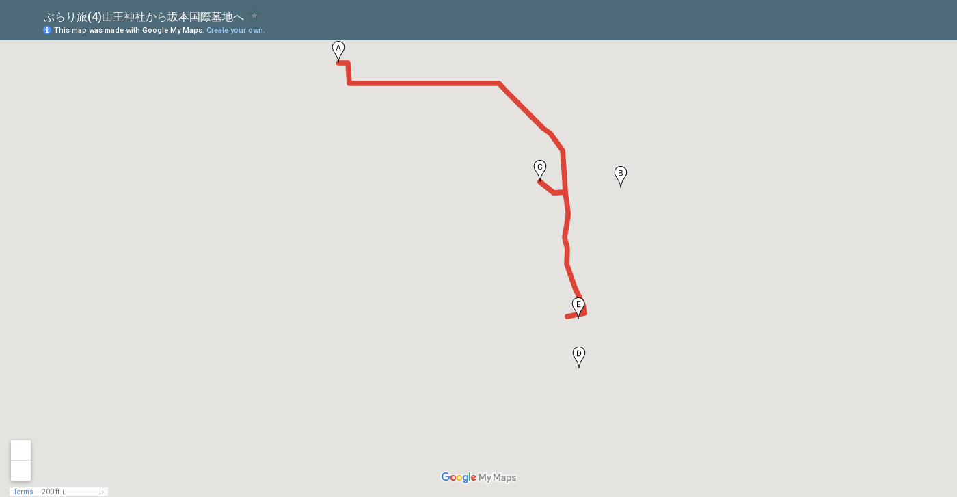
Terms (23, 492)
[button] (338, 52)
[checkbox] (254, 15)
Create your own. (235, 30)
